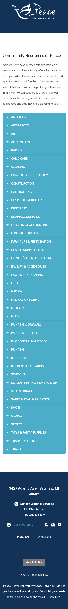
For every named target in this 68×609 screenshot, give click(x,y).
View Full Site (34, 562)
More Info (23, 537)
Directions (44, 537)
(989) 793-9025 (23, 525)
